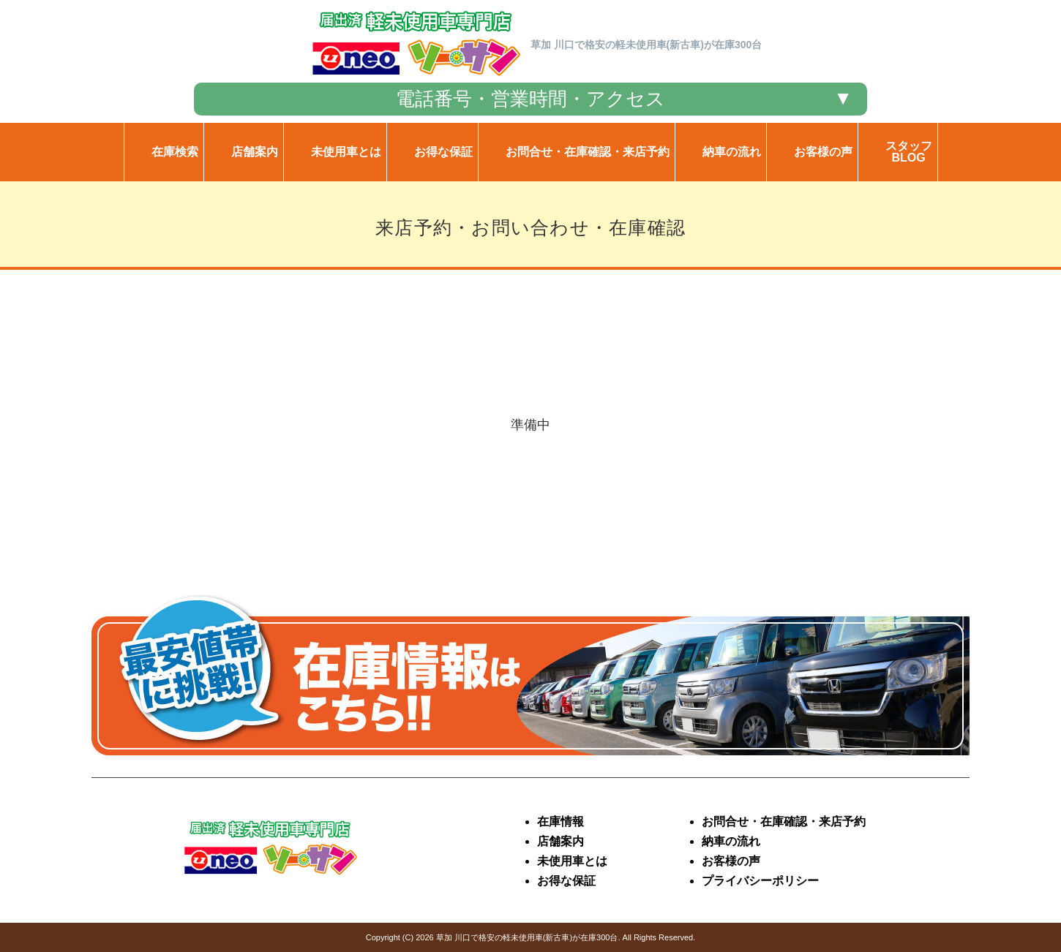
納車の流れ (731, 841)
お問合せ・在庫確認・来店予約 (784, 821)
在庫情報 (560, 821)
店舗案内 (560, 841)
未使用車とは (572, 861)
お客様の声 (731, 861)
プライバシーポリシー (760, 880)
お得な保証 (566, 880)
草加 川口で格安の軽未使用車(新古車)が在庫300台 (527, 937)
